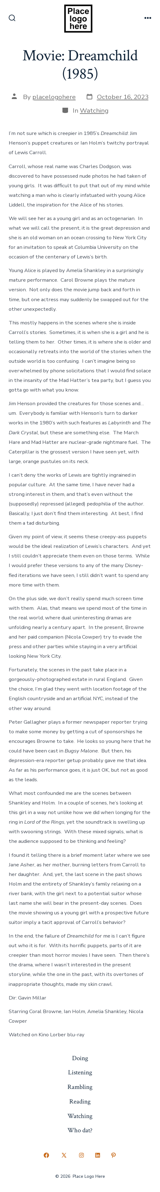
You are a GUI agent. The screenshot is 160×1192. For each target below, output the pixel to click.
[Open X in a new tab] (64, 1155)
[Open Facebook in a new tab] (46, 1155)
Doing (80, 1058)
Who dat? (80, 1130)
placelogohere (54, 97)
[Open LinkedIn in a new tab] (97, 1155)
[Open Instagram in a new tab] (81, 1155)
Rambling (80, 1087)
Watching (94, 110)
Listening (80, 1072)
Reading (80, 1101)
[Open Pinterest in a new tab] (113, 1155)
